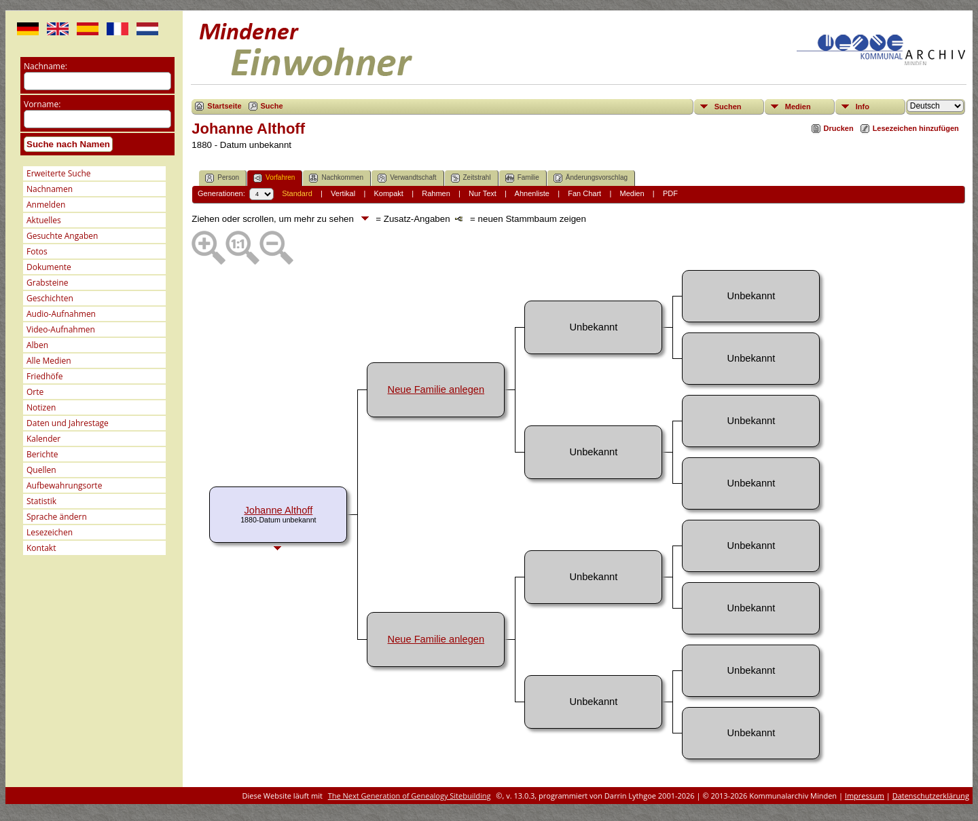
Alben (37, 345)
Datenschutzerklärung (930, 795)
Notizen (41, 407)
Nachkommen (336, 178)
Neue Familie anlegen (436, 389)
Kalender (43, 438)
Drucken (839, 128)
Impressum (864, 795)
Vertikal (343, 193)
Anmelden (45, 204)
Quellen (41, 470)
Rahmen (436, 193)
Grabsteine (47, 282)
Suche (272, 106)
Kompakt (388, 193)
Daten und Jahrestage (67, 423)
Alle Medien (48, 360)
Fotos (37, 251)
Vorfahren (274, 178)
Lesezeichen (49, 532)
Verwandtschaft (407, 178)
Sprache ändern (56, 516)
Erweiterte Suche (58, 173)
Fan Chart (584, 193)
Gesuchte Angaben (62, 236)
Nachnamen (49, 189)
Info (862, 106)
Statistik (41, 501)
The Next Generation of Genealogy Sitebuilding (409, 795)
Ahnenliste (532, 193)
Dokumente (48, 267)
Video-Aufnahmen (60, 329)
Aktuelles (43, 220)
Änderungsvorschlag (591, 178)
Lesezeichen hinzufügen (916, 128)
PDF (670, 193)
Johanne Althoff (278, 510)
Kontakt (41, 548)
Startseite (224, 106)
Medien (798, 106)
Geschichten (49, 298)
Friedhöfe (44, 376)
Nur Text (482, 193)
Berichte (42, 454)
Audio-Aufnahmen (61, 314)
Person (222, 178)
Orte (34, 392)
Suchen (728, 106)
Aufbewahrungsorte (64, 485)
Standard (297, 193)
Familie (522, 178)
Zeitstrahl (471, 178)
